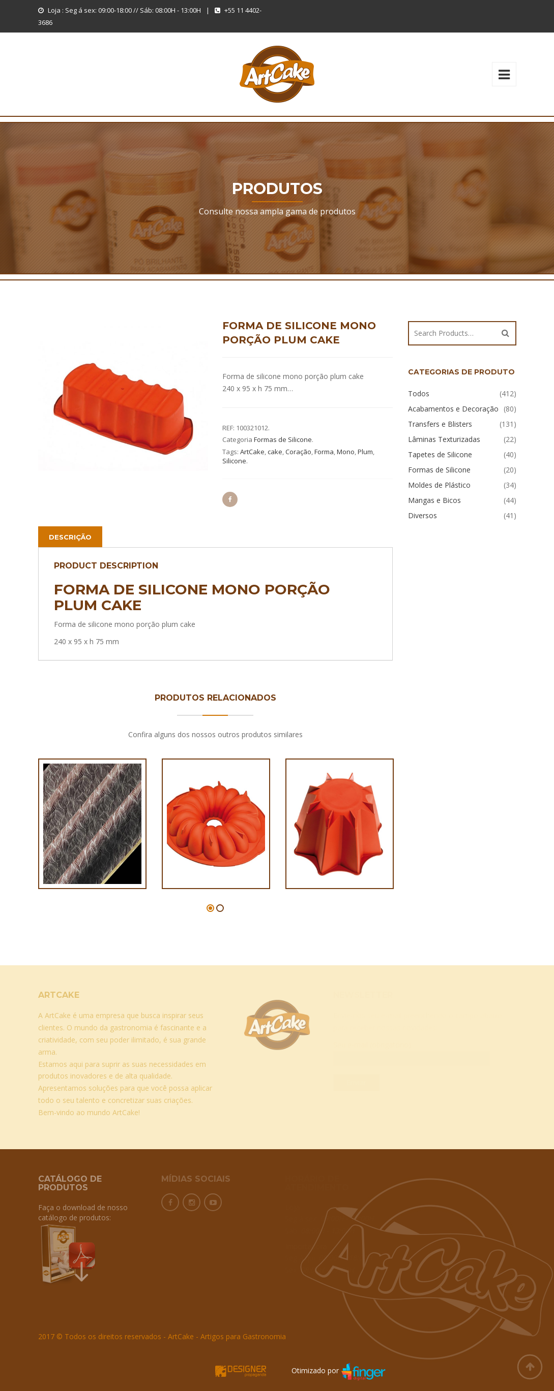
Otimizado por (300, 1370)
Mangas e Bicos (434, 500)
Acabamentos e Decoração (453, 409)
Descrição (70, 537)
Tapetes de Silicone (440, 454)
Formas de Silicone (283, 439)
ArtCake (252, 451)
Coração (298, 451)
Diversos (422, 515)
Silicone (234, 460)
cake (275, 451)
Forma (324, 451)
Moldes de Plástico (439, 485)
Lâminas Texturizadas (444, 439)
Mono (346, 451)
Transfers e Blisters (440, 424)
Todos (418, 393)
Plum (365, 451)
